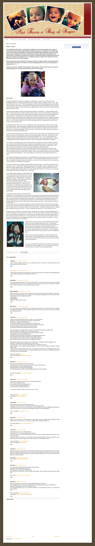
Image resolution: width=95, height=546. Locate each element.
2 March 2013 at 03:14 (21, 402)
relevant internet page (26, 355)
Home (6, 39)
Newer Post (9, 536)
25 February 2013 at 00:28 (21, 379)
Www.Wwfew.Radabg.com (26, 373)
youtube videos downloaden (22, 457)
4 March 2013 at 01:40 (21, 448)
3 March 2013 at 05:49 (21, 417)
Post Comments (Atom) (17, 538)
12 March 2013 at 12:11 (21, 481)
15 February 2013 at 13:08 (21, 317)
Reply (11, 266)
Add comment (10, 499)
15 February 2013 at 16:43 (21, 361)
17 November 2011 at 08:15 (21, 261)
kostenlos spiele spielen (24, 441)
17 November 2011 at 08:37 (22, 270)
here (16, 64)
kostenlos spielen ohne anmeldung (23, 475)
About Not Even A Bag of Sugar (18, 39)
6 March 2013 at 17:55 (21, 465)
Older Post (56, 536)
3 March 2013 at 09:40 (21, 429)
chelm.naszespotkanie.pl (23, 394)
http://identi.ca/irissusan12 (23, 458)
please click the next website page (24, 494)
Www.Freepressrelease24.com (26, 423)
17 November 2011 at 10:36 (24, 291)
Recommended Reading (34, 39)
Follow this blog (76, 47)
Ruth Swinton (13, 270)
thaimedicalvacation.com (24, 411)
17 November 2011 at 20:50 (22, 306)
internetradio (23, 442)
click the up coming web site (24, 492)
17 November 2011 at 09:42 (22, 280)
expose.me (22, 354)
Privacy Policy (46, 39)
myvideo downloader (21, 396)
